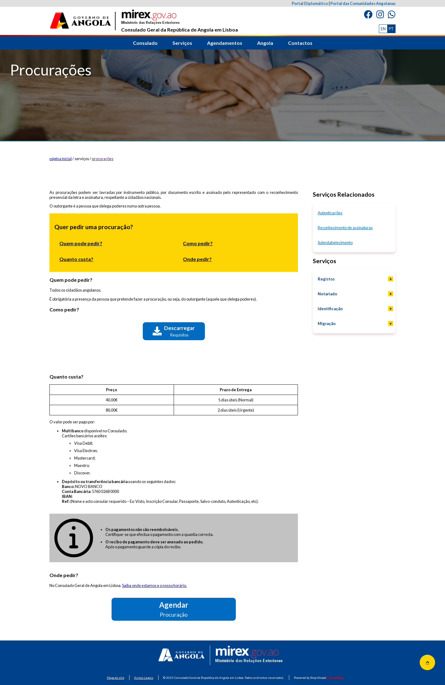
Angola (265, 43)
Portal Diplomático (310, 3)
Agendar (173, 609)
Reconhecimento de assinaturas (345, 227)
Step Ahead (326, 677)
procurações (102, 158)
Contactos (300, 43)
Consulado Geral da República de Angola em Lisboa (179, 21)
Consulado (145, 43)
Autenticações (330, 212)
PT (391, 28)
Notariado (327, 293)
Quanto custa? (76, 259)
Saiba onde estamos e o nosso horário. (154, 585)
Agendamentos (224, 43)
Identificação (330, 308)
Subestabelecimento (335, 242)
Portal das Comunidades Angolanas (363, 3)
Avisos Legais (143, 677)
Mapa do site (115, 677)
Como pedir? (198, 243)
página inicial (60, 158)
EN (383, 28)
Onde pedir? (197, 259)
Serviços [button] (182, 43)
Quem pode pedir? (80, 243)
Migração (327, 323)
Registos (326, 278)
